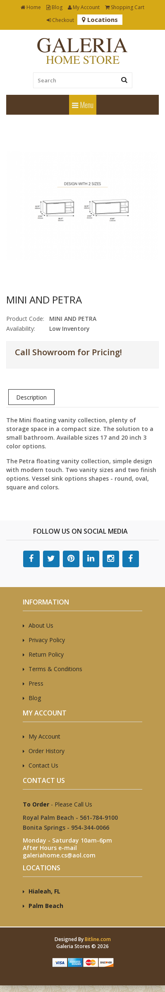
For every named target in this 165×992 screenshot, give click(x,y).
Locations (100, 19)
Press (36, 683)
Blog (54, 7)
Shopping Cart (124, 7)
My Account (84, 7)
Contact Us (43, 765)
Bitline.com (98, 939)
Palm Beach (46, 906)
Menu (82, 104)
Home (31, 7)
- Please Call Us (57, 804)
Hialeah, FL (44, 891)
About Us (41, 625)
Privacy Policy (47, 640)
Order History (47, 751)
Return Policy (46, 654)
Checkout (60, 20)
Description (31, 397)
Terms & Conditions (55, 669)
